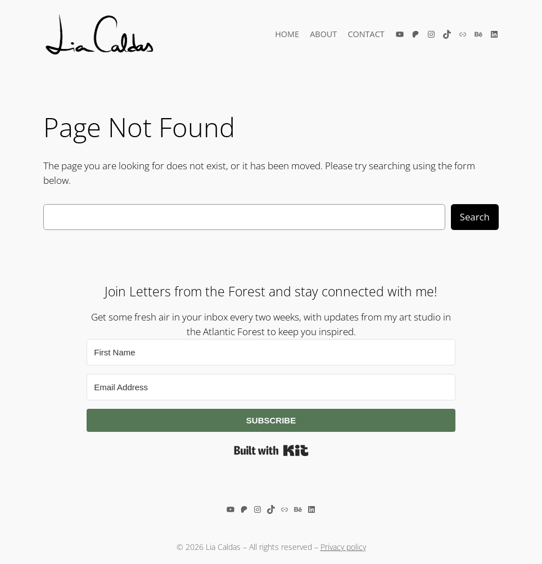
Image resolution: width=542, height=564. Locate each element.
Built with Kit (271, 450)
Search (475, 216)
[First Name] (271, 352)
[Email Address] (271, 387)
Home (287, 34)
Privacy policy (343, 547)
